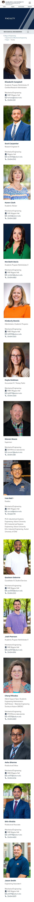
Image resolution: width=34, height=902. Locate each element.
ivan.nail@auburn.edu (14, 511)
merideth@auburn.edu (14, 275)
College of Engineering (9, 36)
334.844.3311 (11, 100)
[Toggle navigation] (28, 31)
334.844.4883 (11, 277)
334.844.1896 (11, 652)
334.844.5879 (11, 896)
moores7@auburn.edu (14, 452)
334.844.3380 (11, 218)
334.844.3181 (11, 455)
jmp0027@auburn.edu (14, 650)
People (7, 40)
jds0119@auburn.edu (14, 894)
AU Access (21, 6)
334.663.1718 (11, 514)
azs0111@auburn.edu (14, 776)
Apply (12, 6)
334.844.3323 (11, 337)
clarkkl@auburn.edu (14, 216)
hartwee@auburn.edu (14, 98)
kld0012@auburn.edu (14, 334)
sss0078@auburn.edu (14, 835)
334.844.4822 (11, 719)
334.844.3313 (11, 593)
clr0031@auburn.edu (14, 716)
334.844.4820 (11, 837)
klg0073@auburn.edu (14, 393)
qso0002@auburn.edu (15, 591)
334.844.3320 (11, 396)
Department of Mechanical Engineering (16, 38)
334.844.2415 (11, 159)
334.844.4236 (11, 778)
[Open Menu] (29, 3)
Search (30, 6)
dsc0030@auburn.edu (14, 157)
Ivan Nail (9, 498)
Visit (4, 6)
